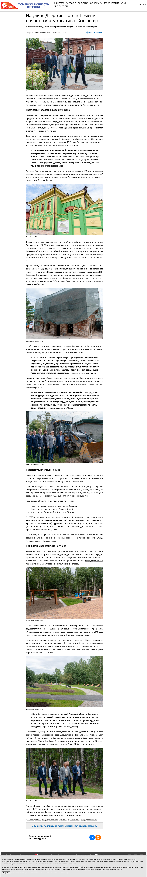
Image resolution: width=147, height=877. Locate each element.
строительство (73, 820)
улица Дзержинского (89, 820)
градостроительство (50, 820)
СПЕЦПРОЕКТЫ (61, 6)
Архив (123, 3)
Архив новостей (46, 855)
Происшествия (111, 3)
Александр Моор (34, 820)
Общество (59, 3)
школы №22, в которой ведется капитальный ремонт (52, 809)
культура (62, 820)
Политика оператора (115, 869)
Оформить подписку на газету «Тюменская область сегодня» (64, 825)
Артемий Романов (59, 32)
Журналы (61, 855)
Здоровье (71, 3)
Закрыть (6, 873)
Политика (83, 3)
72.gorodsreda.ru (45, 741)
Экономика (96, 3)
